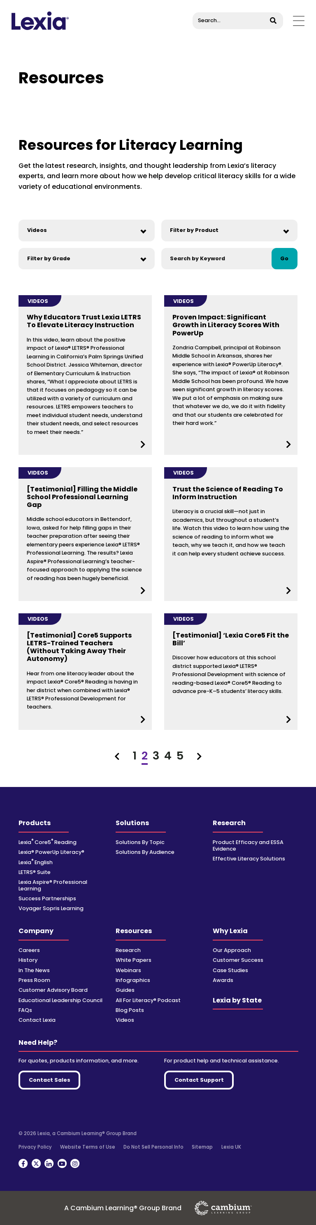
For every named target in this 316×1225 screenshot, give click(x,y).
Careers (29, 950)
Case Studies (230, 970)
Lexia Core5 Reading (48, 842)
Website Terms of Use (87, 1147)
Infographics (133, 980)
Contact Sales (50, 1079)
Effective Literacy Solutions (249, 858)
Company (36, 931)
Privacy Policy (35, 1147)
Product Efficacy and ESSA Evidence (248, 845)
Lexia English (36, 862)
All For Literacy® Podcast (148, 1000)
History (28, 960)
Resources (134, 931)
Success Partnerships (47, 898)
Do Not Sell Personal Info (153, 1147)
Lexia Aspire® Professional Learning (53, 885)
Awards (223, 980)
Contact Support (199, 1079)
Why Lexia (230, 931)
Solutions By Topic (140, 842)
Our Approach (232, 950)
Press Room (34, 980)
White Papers (133, 960)
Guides (125, 989)
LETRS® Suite (35, 872)
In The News (34, 970)
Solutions (132, 823)
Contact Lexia (37, 1019)
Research (229, 823)
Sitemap (202, 1147)
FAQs (25, 1010)
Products (35, 823)
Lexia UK (231, 1147)
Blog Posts (130, 1010)
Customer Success (238, 960)
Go (284, 258)
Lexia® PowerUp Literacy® (51, 852)
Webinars (128, 970)
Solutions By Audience (145, 852)
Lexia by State (237, 1000)
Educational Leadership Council (60, 1000)
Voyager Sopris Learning (51, 908)
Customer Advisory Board (53, 989)
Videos (125, 1019)
